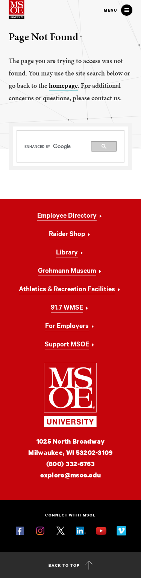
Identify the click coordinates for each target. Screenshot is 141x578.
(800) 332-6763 (70, 463)
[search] (71, 146)
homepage (63, 85)
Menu (110, 10)
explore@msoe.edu (70, 475)
